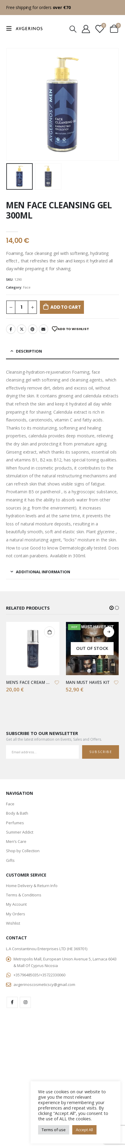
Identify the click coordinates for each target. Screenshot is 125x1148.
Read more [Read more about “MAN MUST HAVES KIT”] (108, 631)
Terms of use (54, 1129)
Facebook (11, 329)
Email (43, 329)
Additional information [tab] (43, 571)
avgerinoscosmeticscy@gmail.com (44, 984)
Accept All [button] (84, 1129)
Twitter (21, 329)
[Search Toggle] (73, 28)
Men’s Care (16, 841)
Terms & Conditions (23, 895)
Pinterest (32, 329)
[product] (32, 648)
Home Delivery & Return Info (32, 885)
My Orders (15, 914)
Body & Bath (17, 813)
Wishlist (13, 923)
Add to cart (65, 307)
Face (27, 287)
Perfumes (15, 822)
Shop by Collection (23, 850)
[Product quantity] (21, 307)
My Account (16, 904)
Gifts (10, 860)
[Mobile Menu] (11, 28)
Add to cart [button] (49, 631)
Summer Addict (19, 832)
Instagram (25, 1002)
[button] (111, 607)
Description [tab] (29, 351)
